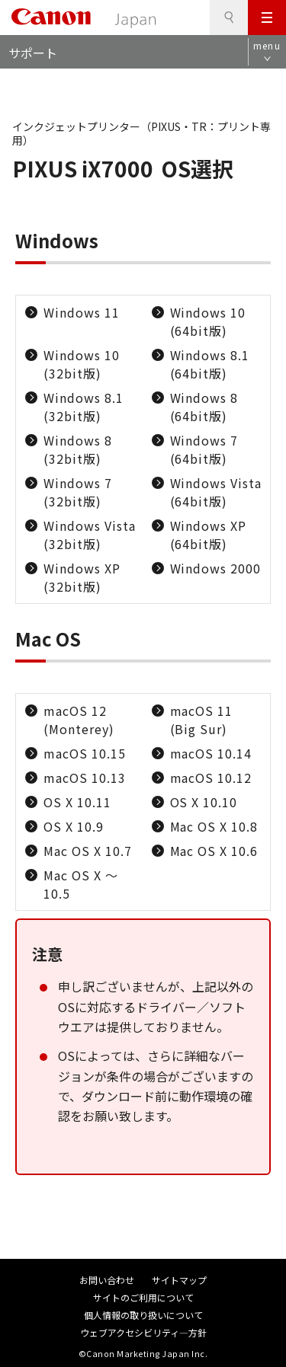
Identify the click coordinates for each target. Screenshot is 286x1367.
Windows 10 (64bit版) (208, 321)
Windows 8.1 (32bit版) (83, 406)
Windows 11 (81, 312)
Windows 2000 (216, 568)
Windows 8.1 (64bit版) (210, 364)
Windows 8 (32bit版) (77, 449)
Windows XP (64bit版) (208, 534)
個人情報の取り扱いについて (143, 1314)
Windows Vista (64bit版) (216, 492)
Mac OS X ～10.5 (80, 884)
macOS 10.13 (84, 777)
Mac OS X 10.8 (214, 826)
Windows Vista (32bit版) (89, 534)
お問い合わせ (106, 1279)
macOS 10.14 (211, 753)
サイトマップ (179, 1279)
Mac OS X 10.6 (214, 851)
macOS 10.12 (211, 777)
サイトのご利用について (143, 1297)
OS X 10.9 (73, 826)
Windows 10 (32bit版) (81, 364)
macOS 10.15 (84, 753)
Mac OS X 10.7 (87, 851)
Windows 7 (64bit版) (204, 449)
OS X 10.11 (77, 802)
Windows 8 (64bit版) (204, 406)
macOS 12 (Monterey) (78, 719)
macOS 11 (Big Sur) (201, 719)
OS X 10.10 (204, 802)
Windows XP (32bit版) (82, 577)
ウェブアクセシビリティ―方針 (143, 1332)
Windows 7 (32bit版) (77, 492)
